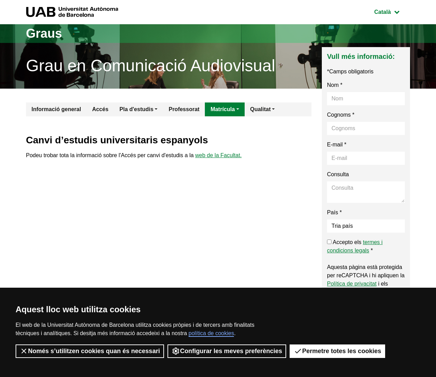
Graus (44, 33)
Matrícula (222, 109)
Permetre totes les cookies (337, 351)
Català (392, 11)
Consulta (338, 174)
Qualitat (260, 109)
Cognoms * (340, 115)
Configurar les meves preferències (227, 351)
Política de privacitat (351, 284)
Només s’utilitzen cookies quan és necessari (90, 351)
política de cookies (211, 333)
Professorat (184, 109)
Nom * (334, 85)
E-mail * (336, 144)
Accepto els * (355, 246)
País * (334, 212)
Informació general (56, 109)
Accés (100, 109)
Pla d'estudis (136, 109)
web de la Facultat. (218, 155)
